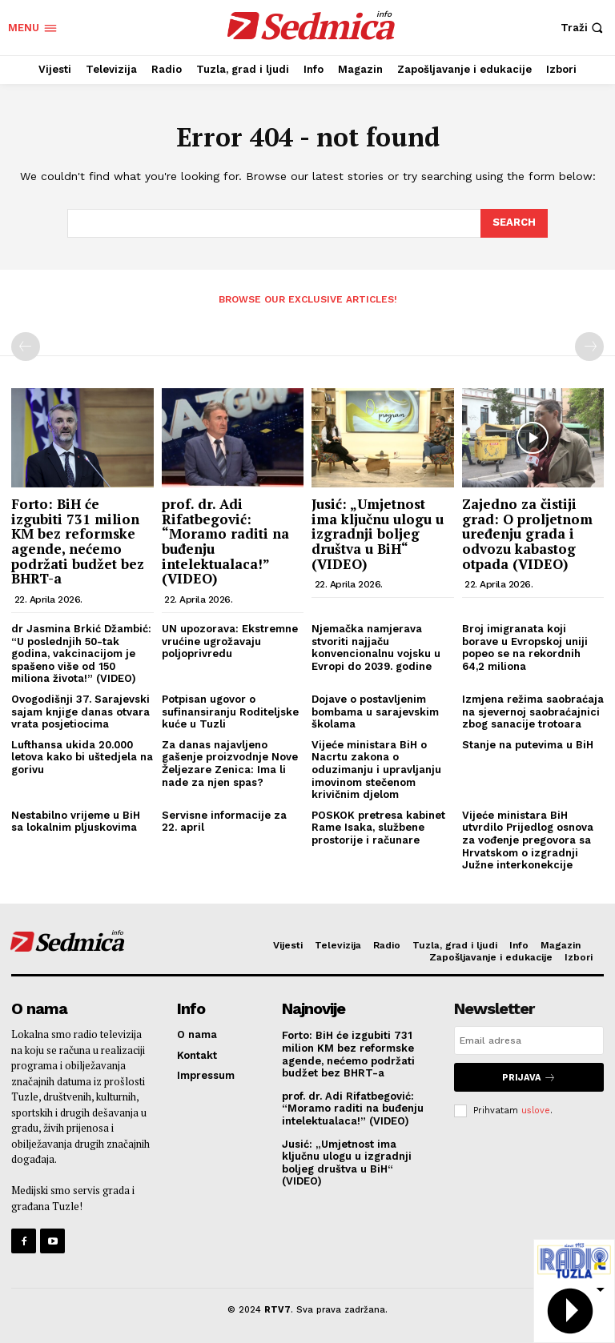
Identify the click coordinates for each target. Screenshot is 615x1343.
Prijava (529, 1077)
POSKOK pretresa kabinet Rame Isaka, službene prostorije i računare (378, 827)
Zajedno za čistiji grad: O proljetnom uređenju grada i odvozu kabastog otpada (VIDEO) (527, 534)
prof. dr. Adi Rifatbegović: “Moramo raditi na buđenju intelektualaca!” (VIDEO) (225, 541)
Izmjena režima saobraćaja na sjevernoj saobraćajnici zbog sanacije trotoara (533, 711)
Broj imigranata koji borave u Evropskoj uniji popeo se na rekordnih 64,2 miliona (525, 647)
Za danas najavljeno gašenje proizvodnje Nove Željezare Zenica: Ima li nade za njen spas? (230, 763)
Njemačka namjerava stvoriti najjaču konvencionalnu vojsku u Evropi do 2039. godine (376, 647)
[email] (529, 1040)
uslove (535, 1109)
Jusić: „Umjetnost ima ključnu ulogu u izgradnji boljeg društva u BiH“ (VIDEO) (378, 534)
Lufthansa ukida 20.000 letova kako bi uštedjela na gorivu (82, 757)
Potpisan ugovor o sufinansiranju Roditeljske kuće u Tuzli (230, 711)
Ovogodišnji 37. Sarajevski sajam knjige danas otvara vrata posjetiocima (80, 711)
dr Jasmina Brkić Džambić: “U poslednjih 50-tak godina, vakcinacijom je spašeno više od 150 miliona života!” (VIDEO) (81, 653)
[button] (584, 27)
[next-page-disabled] (589, 346)
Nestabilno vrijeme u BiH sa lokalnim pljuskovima (75, 821)
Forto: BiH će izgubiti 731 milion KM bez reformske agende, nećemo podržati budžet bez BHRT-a (77, 541)
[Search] (514, 223)
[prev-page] (25, 346)
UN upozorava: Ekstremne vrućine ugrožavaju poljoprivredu (230, 641)
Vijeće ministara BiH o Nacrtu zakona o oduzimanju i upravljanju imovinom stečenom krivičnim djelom (376, 769)
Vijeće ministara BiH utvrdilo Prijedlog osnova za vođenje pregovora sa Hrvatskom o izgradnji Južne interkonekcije (527, 840)
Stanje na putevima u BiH (527, 745)
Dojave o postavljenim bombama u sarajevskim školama (375, 711)
